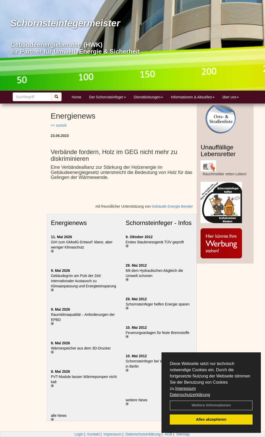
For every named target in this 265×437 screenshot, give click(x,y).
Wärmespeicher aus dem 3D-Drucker (81, 348)
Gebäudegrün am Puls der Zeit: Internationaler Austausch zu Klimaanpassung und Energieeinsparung (83, 281)
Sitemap (182, 434)
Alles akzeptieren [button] (211, 419)
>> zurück (59, 125)
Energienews (69, 222)
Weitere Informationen (211, 405)
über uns (230, 97)
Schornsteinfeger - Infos (159, 222)
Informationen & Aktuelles (193, 97)
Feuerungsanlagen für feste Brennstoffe (157, 333)
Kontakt (93, 434)
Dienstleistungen (148, 97)
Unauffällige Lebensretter (218, 150)
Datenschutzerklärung (190, 394)
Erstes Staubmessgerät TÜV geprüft (155, 242)
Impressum (185, 388)
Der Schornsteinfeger (107, 97)
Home (76, 97)
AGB (168, 434)
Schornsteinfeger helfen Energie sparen (158, 304)
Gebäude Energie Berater (172, 206)
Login (79, 434)
